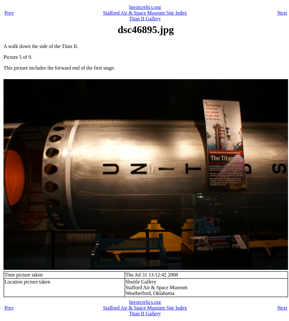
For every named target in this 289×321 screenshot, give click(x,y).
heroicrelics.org (145, 7)
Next (282, 13)
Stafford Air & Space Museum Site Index (145, 13)
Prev (9, 13)
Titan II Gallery (145, 18)
